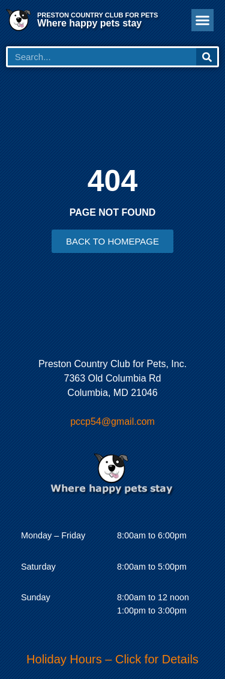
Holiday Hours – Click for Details (112, 659)
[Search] (206, 56)
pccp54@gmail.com (112, 421)
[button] (202, 20)
